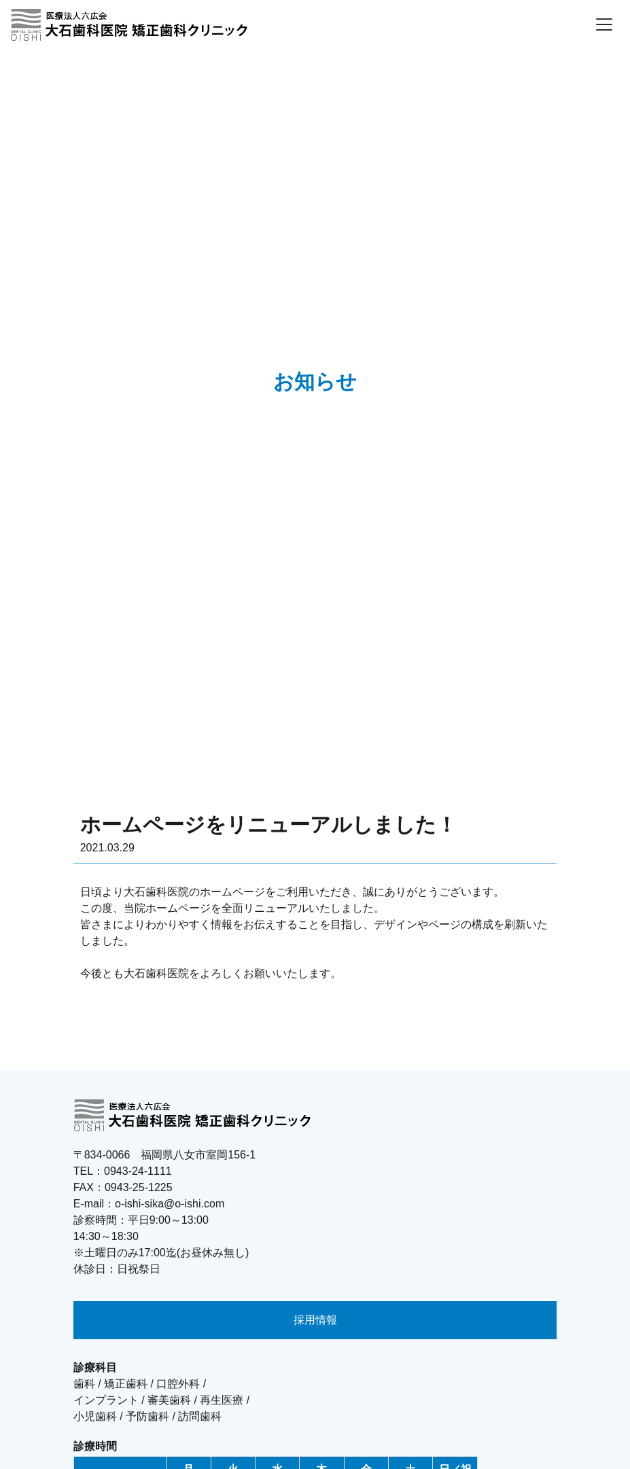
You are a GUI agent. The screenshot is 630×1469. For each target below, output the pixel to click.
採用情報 (315, 1320)
